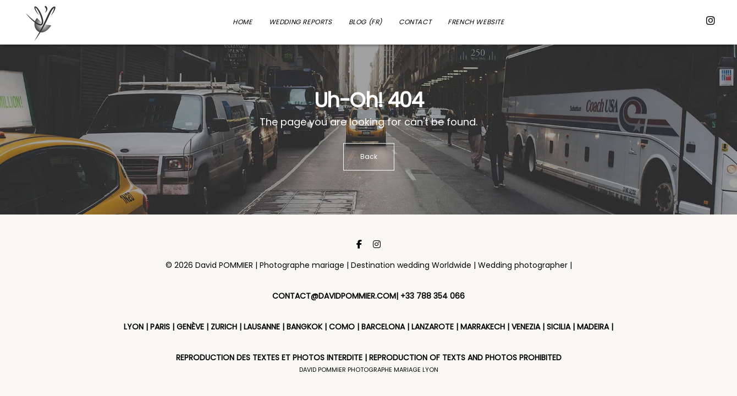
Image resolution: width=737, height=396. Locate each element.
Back (368, 156)
